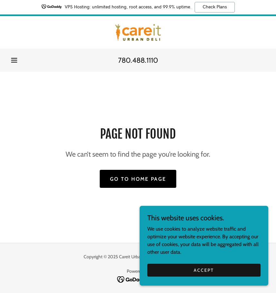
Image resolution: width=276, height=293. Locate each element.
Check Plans (215, 7)
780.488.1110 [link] (138, 60)
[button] (14, 60)
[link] (138, 32)
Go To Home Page (138, 179)
